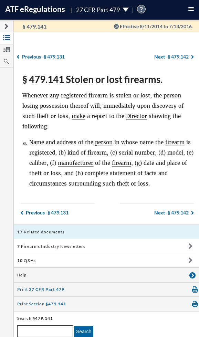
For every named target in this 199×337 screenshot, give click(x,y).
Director (136, 116)
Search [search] (83, 331)
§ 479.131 (43, 56)
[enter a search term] (45, 331)
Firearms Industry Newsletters (51, 246)
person (172, 95)
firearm (98, 95)
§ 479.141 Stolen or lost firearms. (92, 79)
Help (22, 275)
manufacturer (75, 163)
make (78, 116)
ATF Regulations (35, 9)
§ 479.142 (171, 56)
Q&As (26, 260)
